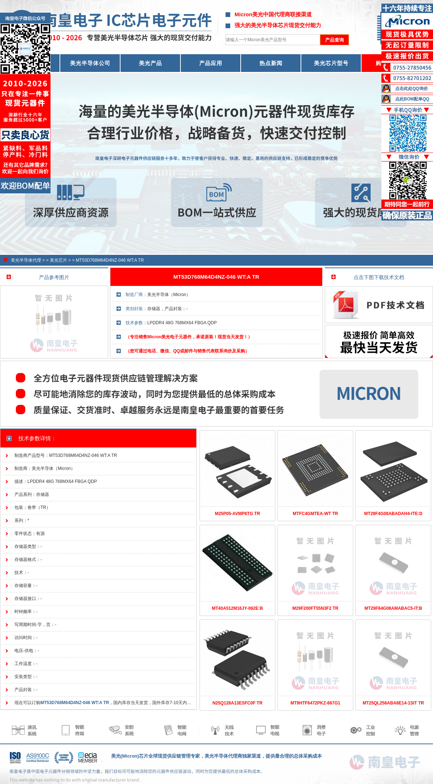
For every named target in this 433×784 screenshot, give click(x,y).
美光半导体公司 (90, 63)
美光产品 (150, 63)
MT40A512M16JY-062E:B (237, 608)
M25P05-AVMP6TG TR (237, 513)
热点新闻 (271, 63)
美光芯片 (58, 260)
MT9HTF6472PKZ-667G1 (315, 703)
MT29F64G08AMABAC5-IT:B (393, 608)
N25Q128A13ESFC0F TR (238, 703)
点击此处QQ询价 (411, 88)
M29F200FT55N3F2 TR (315, 608)
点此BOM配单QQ (412, 99)
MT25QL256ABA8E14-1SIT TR (393, 703)
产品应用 (210, 63)
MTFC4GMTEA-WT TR (315, 513)
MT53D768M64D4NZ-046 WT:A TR (110, 260)
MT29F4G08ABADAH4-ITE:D (393, 513)
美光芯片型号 (331, 63)
